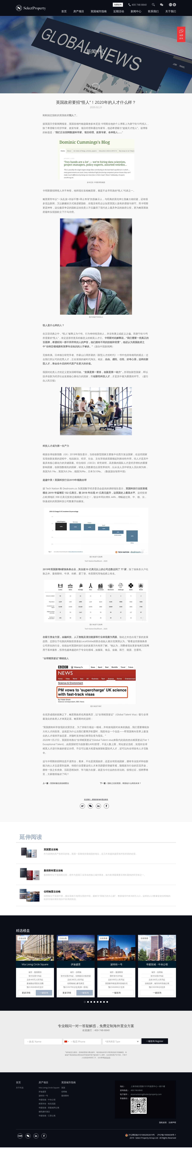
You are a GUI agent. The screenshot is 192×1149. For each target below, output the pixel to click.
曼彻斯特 (65, 1097)
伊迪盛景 (42, 1093)
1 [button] (85, 1003)
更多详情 (26, 993)
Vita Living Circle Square (49, 1089)
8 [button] (107, 1003)
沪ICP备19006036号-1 (166, 1136)
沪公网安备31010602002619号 (142, 1136)
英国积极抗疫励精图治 (59, 783)
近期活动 (118, 11)
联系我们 (153, 11)
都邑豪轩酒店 (44, 1113)
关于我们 (170, 11)
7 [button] (104, 1003)
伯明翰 (64, 1093)
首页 (64, 11)
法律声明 (172, 1124)
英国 (63, 1089)
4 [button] (94, 1003)
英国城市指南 (99, 11)
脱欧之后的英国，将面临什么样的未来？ (124, 783)
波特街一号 (43, 1097)
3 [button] (91, 1003)
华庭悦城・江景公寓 (47, 1117)
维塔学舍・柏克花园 (47, 1105)
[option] (96, 54)
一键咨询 (44, 993)
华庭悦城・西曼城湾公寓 (49, 1109)
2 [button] (88, 1003)
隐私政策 (107, 1059)
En (170, 4)
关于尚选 (19, 1089)
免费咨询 (117, 4)
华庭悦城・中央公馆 (47, 1101)
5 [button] (97, 1003)
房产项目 (78, 11)
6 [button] (101, 1003)
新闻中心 (136, 11)
